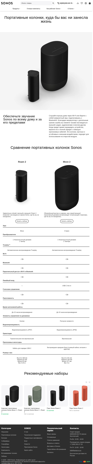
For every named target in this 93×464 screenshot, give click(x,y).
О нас (26, 432)
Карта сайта (28, 450)
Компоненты (5, 450)
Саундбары (5, 444)
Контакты (50, 452)
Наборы (4, 456)
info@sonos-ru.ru (75, 450)
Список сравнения (53, 440)
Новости (27, 444)
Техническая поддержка (32, 435)
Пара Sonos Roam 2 (53, 408)
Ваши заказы (51, 434)
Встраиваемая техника (9, 453)
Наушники (4, 432)
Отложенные (51, 437)
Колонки (4, 438)
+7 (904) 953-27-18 (76, 444)
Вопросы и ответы (53, 443)
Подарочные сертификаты (33, 438)
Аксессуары (5, 447)
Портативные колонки (8, 435)
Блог (25, 441)
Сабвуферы (5, 441)
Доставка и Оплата (53, 446)
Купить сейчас (22, 221)
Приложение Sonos (30, 447)
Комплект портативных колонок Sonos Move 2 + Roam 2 (11, 410)
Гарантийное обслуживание (56, 449)
